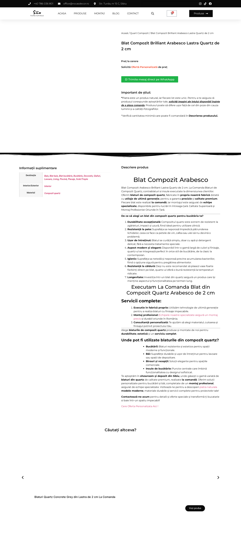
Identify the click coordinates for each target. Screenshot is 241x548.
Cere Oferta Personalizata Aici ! (139, 422)
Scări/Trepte (82, 195)
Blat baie (54, 192)
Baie (46, 192)
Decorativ (88, 192)
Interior (47, 202)
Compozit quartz (52, 209)
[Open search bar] (152, 13)
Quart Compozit (139, 33)
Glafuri (97, 192)
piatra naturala (208, 403)
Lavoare (48, 195)
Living (56, 195)
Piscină (63, 195)
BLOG (115, 13)
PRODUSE (80, 13)
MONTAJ (99, 13)
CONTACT (133, 13)
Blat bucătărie (65, 192)
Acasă (124, 33)
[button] (23, 493)
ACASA (62, 13)
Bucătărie (78, 192)
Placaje (71, 195)
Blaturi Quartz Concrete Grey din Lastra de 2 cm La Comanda (74, 513)
